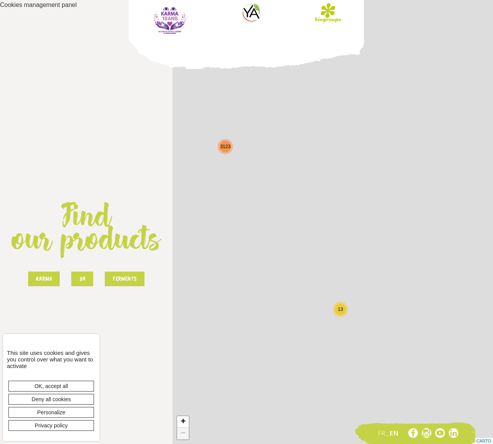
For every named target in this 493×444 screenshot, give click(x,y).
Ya (251, 12)
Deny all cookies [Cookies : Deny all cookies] (51, 399)
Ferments (124, 279)
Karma (170, 20)
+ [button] (183, 422)
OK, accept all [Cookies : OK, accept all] (51, 386)
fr (382, 433)
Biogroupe (328, 12)
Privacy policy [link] (51, 425)
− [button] (183, 433)
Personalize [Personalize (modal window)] (51, 412)
